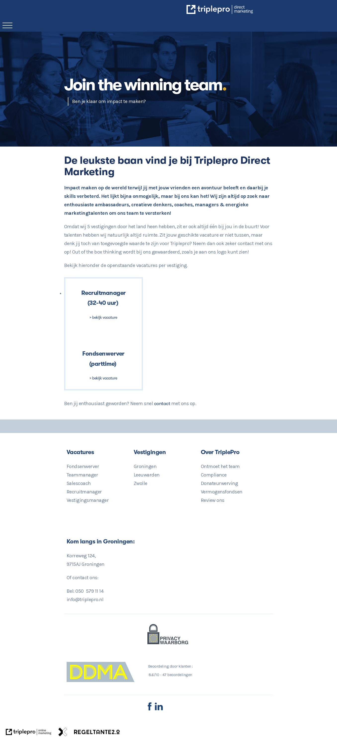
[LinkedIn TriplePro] (159, 709)
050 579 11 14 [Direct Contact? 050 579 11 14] (89, 591)
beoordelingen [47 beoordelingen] (177, 674)
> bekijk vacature (103, 317)
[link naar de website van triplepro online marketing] (28, 733)
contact (162, 403)
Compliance (214, 475)
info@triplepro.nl (85, 599)
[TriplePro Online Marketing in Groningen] (253, 12)
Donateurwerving (219, 483)
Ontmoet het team (220, 466)
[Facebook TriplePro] (150, 709)
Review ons (212, 500)
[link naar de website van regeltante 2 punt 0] (89, 733)
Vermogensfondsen (221, 492)
